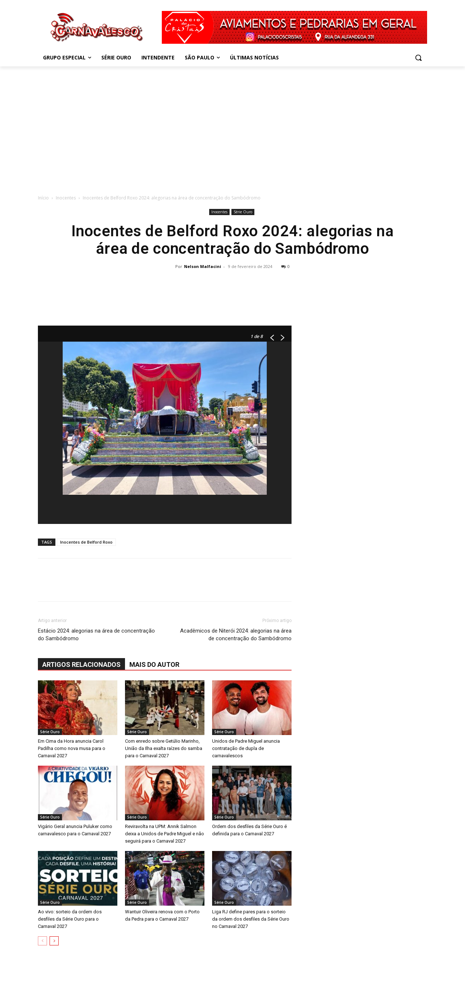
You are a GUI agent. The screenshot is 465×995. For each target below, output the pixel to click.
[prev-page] (42, 940)
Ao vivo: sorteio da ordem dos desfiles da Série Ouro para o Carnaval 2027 (70, 919)
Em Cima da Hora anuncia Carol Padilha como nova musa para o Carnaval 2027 (71, 748)
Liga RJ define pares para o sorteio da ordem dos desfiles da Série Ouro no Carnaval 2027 (250, 919)
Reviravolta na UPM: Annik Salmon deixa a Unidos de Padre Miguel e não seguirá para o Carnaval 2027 (164, 834)
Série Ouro (243, 211)
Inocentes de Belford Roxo (86, 542)
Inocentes (66, 198)
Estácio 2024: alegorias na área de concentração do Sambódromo (96, 634)
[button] (418, 57)
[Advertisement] (232, 128)
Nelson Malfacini (202, 266)
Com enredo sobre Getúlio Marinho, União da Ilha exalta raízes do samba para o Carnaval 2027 (163, 748)
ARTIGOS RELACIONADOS (81, 664)
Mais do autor (154, 664)
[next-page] (54, 940)
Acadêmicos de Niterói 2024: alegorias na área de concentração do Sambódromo (236, 634)
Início (43, 198)
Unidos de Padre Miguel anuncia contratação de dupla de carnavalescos (246, 748)
